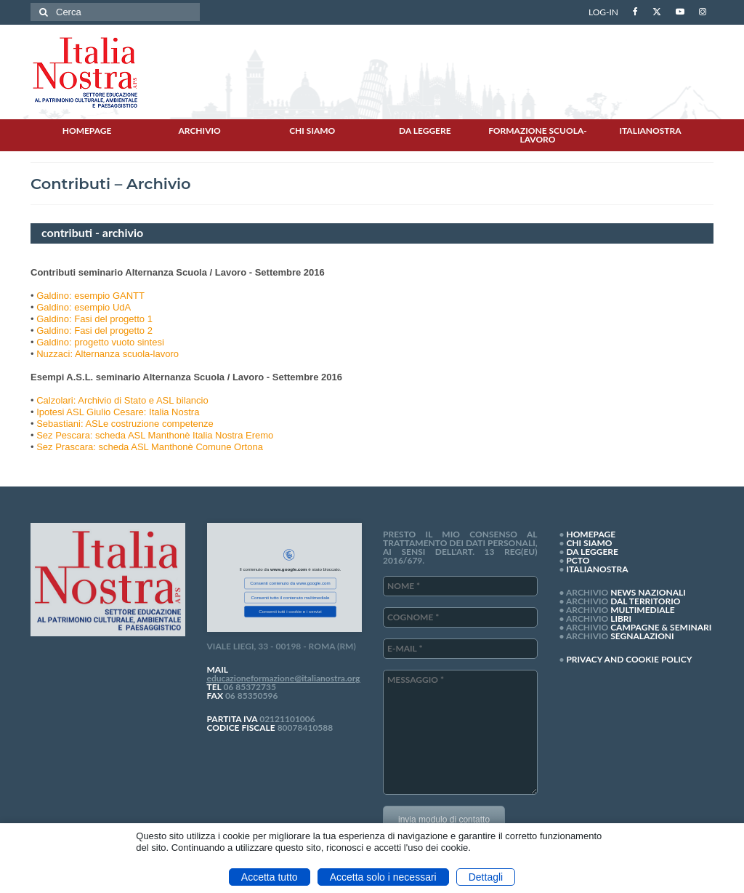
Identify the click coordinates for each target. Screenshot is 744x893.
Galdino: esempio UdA (83, 307)
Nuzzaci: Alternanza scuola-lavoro (107, 353)
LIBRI (620, 618)
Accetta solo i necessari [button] (383, 877)
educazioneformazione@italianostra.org (283, 678)
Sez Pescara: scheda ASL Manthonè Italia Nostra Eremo (154, 435)
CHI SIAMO (589, 542)
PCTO (577, 560)
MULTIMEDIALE (642, 609)
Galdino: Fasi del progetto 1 (94, 318)
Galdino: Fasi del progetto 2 (94, 330)
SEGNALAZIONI (642, 635)
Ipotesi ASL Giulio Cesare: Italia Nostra (117, 412)
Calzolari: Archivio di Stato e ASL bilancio (122, 400)
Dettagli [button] (486, 877)
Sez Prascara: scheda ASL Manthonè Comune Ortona (149, 446)
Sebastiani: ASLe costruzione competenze (125, 423)
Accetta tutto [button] (269, 877)
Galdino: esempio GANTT (90, 295)
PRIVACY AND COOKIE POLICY (629, 659)
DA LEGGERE (592, 551)
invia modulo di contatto (444, 819)
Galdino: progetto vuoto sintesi (100, 342)
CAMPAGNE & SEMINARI (660, 627)
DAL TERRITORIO (645, 601)
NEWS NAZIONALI (648, 592)
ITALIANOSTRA (597, 569)
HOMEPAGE (590, 534)
